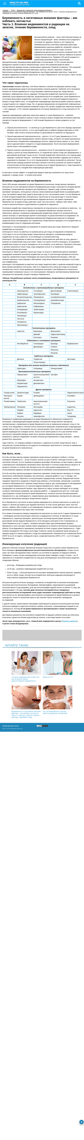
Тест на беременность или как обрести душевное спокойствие (57, 699)
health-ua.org (21, 3)
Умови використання (10, 726)
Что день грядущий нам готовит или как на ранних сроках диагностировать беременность (26, 666)
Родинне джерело (69, 621)
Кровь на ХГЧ (57, 664)
